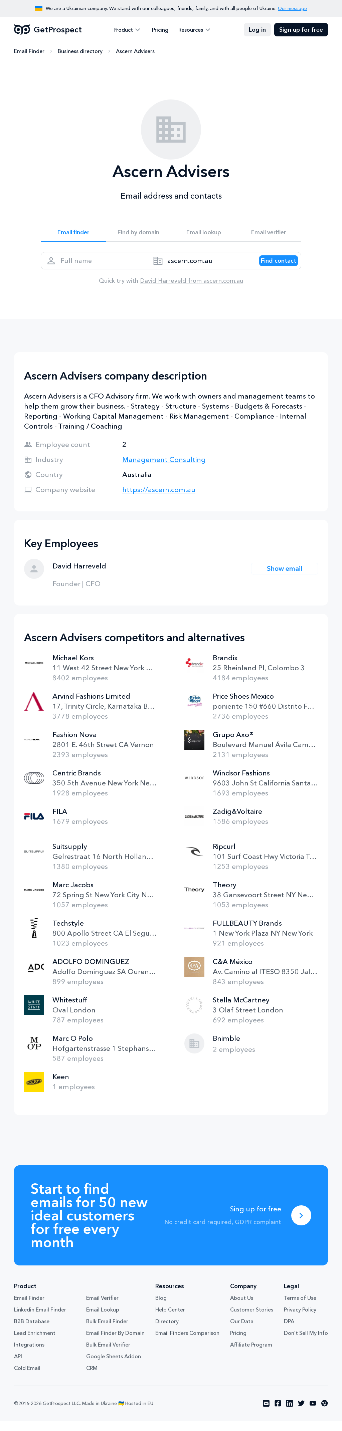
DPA (289, 1331)
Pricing (160, 30)
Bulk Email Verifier (108, 1355)
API (18, 1366)
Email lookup (203, 234)
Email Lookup (102, 1320)
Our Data (241, 1331)
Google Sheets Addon (113, 1366)
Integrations (29, 1355)
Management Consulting (164, 469)
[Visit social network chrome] (324, 1413)
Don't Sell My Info (306, 1343)
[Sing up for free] (301, 1225)
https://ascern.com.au (158, 499)
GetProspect (48, 30)
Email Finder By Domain (115, 1343)
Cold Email (27, 1378)
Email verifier (269, 234)
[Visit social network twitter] (301, 1413)
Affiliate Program (251, 1355)
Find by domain (138, 234)
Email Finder (29, 51)
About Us (241, 1308)
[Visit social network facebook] (278, 1413)
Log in (257, 30)
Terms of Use (300, 1308)
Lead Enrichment (34, 1343)
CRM (92, 1378)
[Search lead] (272, 267)
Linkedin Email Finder (40, 1320)
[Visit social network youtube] (313, 1413)
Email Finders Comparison (187, 1343)
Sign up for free (301, 30)
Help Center (170, 1320)
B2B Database (31, 1331)
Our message (292, 8)
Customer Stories (251, 1320)
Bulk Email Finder (107, 1331)
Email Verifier (102, 1308)
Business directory (80, 51)
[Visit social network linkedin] (289, 1413)
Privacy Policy (300, 1320)
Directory (167, 1331)
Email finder (73, 234)
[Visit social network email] (266, 1413)
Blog (161, 1308)
